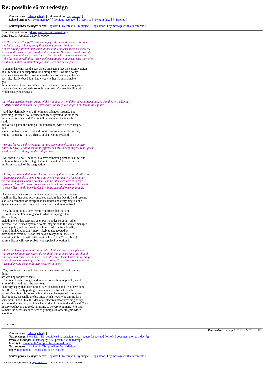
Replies (120, 19)
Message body (36, 16)
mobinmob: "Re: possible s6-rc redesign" (47, 344)
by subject (83, 25)
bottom (76, 16)
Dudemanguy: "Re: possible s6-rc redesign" (57, 340)
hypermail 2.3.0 (39, 363)
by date (54, 25)
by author (99, 25)
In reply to (85, 19)
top (68, 16)
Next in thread (103, 19)
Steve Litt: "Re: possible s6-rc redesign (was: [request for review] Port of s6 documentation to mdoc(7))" (88, 337)
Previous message (64, 19)
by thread (67, 25)
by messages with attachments (126, 25)
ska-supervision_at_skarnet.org (48, 32)
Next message (41, 19)
